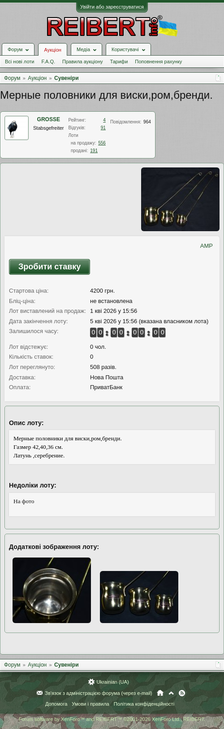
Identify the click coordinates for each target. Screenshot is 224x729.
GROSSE (48, 119)
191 (94, 150)
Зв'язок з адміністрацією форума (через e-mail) (98, 693)
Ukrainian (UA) (112, 682)
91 (103, 127)
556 (102, 143)
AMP (206, 245)
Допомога (56, 704)
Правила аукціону (82, 61)
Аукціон (52, 50)
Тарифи (119, 61)
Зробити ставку (49, 266)
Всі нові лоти (19, 61)
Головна (160, 693)
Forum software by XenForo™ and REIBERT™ (112, 719)
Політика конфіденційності (144, 704)
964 (147, 121)
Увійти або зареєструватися (112, 6)
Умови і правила (90, 704)
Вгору (171, 693)
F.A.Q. (48, 61)
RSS (182, 693)
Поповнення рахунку (158, 61)
